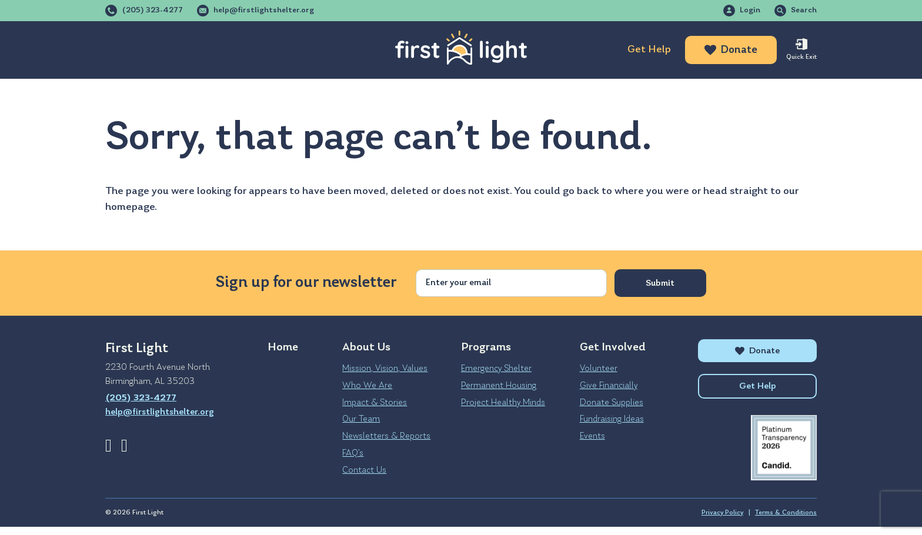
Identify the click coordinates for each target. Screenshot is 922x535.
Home (283, 347)
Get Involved (309, 50)
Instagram (124, 445)
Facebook (108, 445)
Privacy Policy (722, 520)
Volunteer (598, 368)
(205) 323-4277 (152, 10)
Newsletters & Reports (386, 436)
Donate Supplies (611, 402)
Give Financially (608, 385)
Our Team (361, 419)
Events (592, 436)
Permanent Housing (498, 385)
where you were (651, 191)
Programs (215, 50)
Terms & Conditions (786, 520)
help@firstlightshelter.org (263, 10)
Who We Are (367, 385)
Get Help (649, 49)
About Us (130, 50)
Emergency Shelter (496, 368)
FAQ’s (352, 453)
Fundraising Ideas (612, 419)
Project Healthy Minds (503, 402)
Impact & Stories (374, 402)
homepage (130, 207)
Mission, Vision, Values (384, 368)
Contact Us (364, 470)
